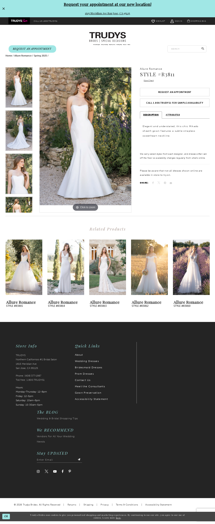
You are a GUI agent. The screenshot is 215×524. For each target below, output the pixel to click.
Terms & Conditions (127, 507)
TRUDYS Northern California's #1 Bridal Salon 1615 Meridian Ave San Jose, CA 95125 (36, 365)
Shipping (88, 507)
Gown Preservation (88, 395)
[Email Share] (171, 188)
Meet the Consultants (90, 389)
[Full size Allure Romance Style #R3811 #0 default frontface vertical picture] (85, 142)
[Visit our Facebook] (62, 474)
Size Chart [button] (149, 83)
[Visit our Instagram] (38, 474)
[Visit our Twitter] (46, 474)
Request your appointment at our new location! (107, 4)
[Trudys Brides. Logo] (107, 37)
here (118, 520)
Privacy (105, 507)
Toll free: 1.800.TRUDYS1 (30, 382)
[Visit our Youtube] (55, 474)
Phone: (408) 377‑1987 (28, 378)
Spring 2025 (40, 58)
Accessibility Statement (91, 402)
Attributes (173, 120)
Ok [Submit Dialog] (6, 519)
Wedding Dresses (87, 364)
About (79, 357)
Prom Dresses (84, 376)
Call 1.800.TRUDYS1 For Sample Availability (175, 107)
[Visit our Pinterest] (69, 474)
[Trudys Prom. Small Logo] (19, 21)
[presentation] (23, 270)
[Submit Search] (202, 49)
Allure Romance (23, 58)
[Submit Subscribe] (79, 463)
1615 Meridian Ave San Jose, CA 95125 (107, 13)
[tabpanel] (18, 91)
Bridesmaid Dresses (88, 370)
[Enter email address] (59, 463)
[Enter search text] (186, 49)
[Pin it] (165, 188)
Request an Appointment (175, 96)
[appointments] (32, 49)
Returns (72, 507)
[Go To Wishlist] (156, 21)
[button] (174, 21)
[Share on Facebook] (153, 188)
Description (151, 120)
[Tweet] (159, 188)
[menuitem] (19, 21)
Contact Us (83, 383)
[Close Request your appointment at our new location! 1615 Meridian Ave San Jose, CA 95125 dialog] (3, 8)
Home (8, 58)
